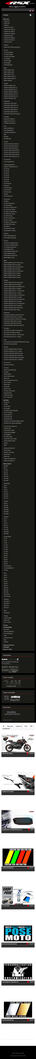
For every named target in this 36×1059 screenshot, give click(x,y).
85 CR (5, 468)
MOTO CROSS (7, 464)
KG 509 (6, 404)
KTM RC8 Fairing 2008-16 (10, 344)
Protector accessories (9, 391)
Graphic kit (6, 21)
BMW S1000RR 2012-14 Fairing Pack (13, 271)
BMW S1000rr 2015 (9, 74)
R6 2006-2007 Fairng (9, 228)
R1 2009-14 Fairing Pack (10, 211)
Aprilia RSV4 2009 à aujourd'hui (12, 47)
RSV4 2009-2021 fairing (10, 237)
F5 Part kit (6, 177)
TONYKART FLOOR (9, 430)
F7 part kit (6, 181)
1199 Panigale (7, 60)
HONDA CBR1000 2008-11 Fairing (13, 297)
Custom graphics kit (9, 161)
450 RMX (6, 514)
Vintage (6, 616)
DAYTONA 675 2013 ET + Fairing (12, 336)
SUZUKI (6, 142)
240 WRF (6, 531)
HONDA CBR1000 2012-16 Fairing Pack (14, 299)
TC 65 (5, 541)
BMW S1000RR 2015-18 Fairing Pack (13, 267)
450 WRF (6, 533)
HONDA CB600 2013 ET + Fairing (12, 293)
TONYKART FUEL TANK (10, 438)
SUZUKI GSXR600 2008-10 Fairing (13, 349)
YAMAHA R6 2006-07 (9, 40)
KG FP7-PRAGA (8, 412)
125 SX (6, 581)
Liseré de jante (7, 618)
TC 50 (5, 538)
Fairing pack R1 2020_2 (10, 230)
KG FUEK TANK (8, 436)
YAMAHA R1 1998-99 (9, 33)
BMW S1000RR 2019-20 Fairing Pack (13, 262)
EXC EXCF (7, 594)
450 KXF (6, 496)
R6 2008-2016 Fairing (9, 224)
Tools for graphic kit (9, 631)
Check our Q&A (7, 720)
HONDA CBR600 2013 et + (11, 90)
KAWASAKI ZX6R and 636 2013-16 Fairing (15, 319)
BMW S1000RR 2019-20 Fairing (12, 264)
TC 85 (5, 543)
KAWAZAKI (7, 312)
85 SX (5, 579)
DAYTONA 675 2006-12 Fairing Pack (13, 330)
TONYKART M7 (8, 415)
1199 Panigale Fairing (9, 253)
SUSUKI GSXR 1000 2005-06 (11, 150)
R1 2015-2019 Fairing (9, 209)
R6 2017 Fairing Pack (9, 218)
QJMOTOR (7, 23)
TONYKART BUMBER (9, 432)
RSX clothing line (8, 633)
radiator (6, 443)
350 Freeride (7, 596)
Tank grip (6, 372)
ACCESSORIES (7, 627)
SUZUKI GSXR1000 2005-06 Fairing (13, 353)
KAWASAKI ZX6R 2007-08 (11, 111)
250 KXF (6, 494)
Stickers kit (6, 456)
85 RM (5, 503)
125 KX (6, 490)
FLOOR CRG (7, 428)
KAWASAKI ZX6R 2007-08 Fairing (12, 323)
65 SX (5, 577)
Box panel (6, 629)
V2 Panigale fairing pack (10, 247)
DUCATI (6, 50)
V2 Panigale (7, 58)
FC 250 (6, 549)
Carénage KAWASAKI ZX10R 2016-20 (14, 315)
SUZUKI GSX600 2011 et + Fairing (13, 351)
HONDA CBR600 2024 (9, 85)
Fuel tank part (7, 189)
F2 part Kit (6, 171)
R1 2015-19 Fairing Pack (10, 207)
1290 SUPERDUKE (9, 128)
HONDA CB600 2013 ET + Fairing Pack (14, 291)
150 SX (6, 583)
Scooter (5, 625)
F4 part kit (6, 175)
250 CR (6, 472)
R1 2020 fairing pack (9, 203)
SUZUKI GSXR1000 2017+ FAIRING (13, 359)
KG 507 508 (7, 406)
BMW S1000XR (8, 80)
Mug (5, 640)
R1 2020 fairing (8, 205)
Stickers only (7, 388)
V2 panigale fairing (8, 249)
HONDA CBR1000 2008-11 (11, 92)
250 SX (6, 585)
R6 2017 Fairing (8, 220)
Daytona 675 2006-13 (9, 119)
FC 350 (6, 551)
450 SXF (6, 592)
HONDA (6, 83)
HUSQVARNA (7, 536)
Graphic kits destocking (10, 370)
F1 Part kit (6, 169)
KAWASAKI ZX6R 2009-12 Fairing (12, 321)
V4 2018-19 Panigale (9, 56)
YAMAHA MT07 (8, 42)
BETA (5, 610)
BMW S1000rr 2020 (9, 72)
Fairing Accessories (9, 364)
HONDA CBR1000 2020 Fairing (12, 309)
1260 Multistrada (8, 65)
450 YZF (6, 529)
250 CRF (6, 478)
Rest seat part (7, 192)
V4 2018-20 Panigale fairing (11, 243)
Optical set (6, 378)
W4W (22, 1053)
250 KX (6, 492)
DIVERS (6, 642)
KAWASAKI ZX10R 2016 (10, 103)
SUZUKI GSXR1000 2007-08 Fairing (13, 355)
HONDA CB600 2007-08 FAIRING (12, 284)
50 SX (5, 575)
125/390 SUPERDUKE (9, 132)
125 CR (6, 470)
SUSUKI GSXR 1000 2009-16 (11, 154)
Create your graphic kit (9, 458)
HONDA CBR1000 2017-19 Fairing (13, 305)
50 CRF (6, 474)
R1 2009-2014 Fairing (9, 213)
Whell (5, 445)
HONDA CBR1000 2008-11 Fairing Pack (14, 295)
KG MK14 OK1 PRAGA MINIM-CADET (14, 421)
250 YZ (5, 525)
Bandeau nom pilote (9, 452)
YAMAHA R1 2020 (8, 27)
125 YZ (5, 523)
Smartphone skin (8, 637)
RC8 (5, 134)
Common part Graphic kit (10, 426)
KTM (5, 126)
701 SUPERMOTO (8, 568)
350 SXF (6, 590)
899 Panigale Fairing (9, 257)
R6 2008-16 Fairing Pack (10, 222)
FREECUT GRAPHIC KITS (11, 166)
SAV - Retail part (8, 397)
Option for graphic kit (9, 460)
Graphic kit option (8, 395)
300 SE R (6, 607)
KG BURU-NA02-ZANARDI (11, 410)
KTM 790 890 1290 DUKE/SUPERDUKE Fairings (16, 342)
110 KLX (6, 498)
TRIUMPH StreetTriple (9, 123)
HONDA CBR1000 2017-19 (11, 96)
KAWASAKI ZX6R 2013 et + (11, 107)
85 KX (5, 487)
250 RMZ (6, 509)
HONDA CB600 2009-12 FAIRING (12, 288)
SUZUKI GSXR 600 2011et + (11, 148)
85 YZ (5, 521)
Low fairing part (8, 187)
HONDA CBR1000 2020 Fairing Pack (13, 307)
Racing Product (8, 393)
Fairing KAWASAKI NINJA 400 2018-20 (14, 325)
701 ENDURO (7, 566)
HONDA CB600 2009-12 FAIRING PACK (14, 286)
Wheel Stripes (7, 374)
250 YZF (6, 527)
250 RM (6, 507)
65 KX (5, 485)
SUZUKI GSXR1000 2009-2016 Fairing (14, 357)
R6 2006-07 (7, 226)
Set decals (6, 386)
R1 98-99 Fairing (8, 216)
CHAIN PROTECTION (9, 441)
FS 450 (6, 570)
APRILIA (6, 45)
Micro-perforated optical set (11, 380)
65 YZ (5, 519)
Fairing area (7, 199)
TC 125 (6, 545)
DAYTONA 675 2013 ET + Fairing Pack (14, 334)
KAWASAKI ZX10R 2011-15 (11, 105)
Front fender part (8, 196)
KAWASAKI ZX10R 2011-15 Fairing (13, 317)
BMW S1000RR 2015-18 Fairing (12, 269)
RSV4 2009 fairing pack (10, 235)
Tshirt (5, 635)
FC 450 (6, 553)
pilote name (7, 620)
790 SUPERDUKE (8, 130)
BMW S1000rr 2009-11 (10, 78)
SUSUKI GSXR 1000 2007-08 (11, 152)
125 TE (5, 555)
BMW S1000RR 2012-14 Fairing (12, 273)
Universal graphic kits (9, 164)
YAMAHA (6, 25)
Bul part (6, 194)
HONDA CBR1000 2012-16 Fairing (13, 301)
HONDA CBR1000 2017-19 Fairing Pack (14, 303)
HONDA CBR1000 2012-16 (11, 94)
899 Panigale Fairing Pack (10, 255)
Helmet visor (7, 454)
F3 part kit (6, 173)
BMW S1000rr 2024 (9, 70)
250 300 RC (7, 613)
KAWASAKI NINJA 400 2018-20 (12, 114)
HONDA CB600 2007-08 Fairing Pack (13, 282)
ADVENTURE (7, 138)
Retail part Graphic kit (9, 448)
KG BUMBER (7, 434)
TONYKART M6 (8, 417)
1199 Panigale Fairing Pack (11, 251)
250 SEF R (7, 601)
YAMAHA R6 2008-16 (9, 38)
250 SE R (6, 605)
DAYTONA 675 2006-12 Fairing (12, 332)
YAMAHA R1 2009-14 (9, 31)
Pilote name (7, 384)
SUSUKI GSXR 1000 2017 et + (12, 156)
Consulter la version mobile (18, 1055)
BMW (5, 68)
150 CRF (6, 476)
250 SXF (6, 588)
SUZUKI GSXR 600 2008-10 (11, 146)
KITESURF (6, 647)
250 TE (5, 557)
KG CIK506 (7, 408)
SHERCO (6, 599)
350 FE (6, 559)
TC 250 (6, 547)
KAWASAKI (7, 101)
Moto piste (6, 19)
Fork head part (7, 183)
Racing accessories (8, 645)
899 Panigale (7, 62)
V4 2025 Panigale (8, 52)
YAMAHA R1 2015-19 (9, 29)
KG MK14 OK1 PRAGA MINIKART (13, 423)
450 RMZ (6, 511)
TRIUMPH (6, 117)
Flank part (6, 185)
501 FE (6, 564)
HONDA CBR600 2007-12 (10, 87)
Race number (7, 382)
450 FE (6, 561)
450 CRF (6, 480)
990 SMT (6, 136)
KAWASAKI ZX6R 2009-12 (11, 109)
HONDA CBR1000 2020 (10, 98)
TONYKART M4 (8, 419)
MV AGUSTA (7, 159)
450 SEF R (7, 603)
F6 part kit (6, 179)
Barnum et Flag (7, 649)
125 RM (6, 505)
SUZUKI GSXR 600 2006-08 (11, 144)
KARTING (6, 400)
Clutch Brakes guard (9, 376)
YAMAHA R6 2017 (8, 35)
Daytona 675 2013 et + (10, 121)
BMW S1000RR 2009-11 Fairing (12, 275)
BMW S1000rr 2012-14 (10, 76)
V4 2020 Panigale (8, 54)
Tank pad (6, 367)
